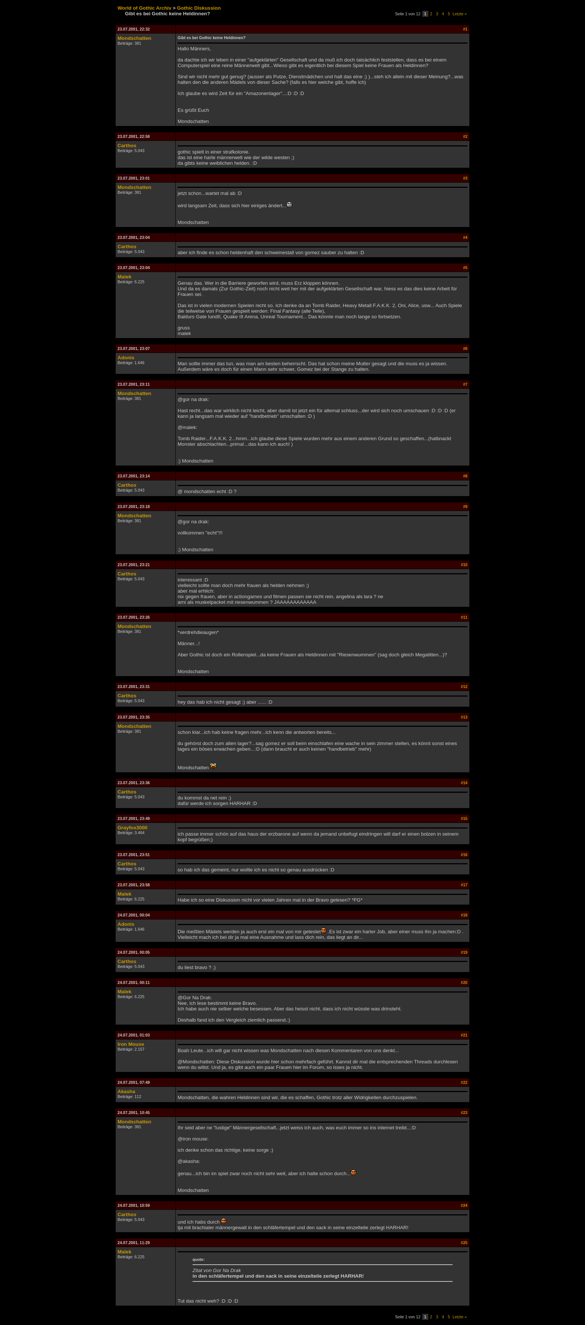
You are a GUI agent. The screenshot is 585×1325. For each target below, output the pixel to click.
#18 (464, 915)
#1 (465, 29)
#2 (465, 136)
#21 (464, 1035)
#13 (464, 717)
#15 (464, 818)
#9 (465, 506)
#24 (464, 1205)
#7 (465, 384)
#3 (465, 178)
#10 (464, 564)
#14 (464, 782)
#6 (465, 348)
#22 (464, 1082)
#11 (464, 617)
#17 (464, 885)
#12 (464, 686)
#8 (465, 476)
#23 (464, 1112)
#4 (465, 237)
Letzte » (460, 14)
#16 (464, 854)
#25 (464, 1242)
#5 (465, 267)
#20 (464, 982)
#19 (464, 952)
